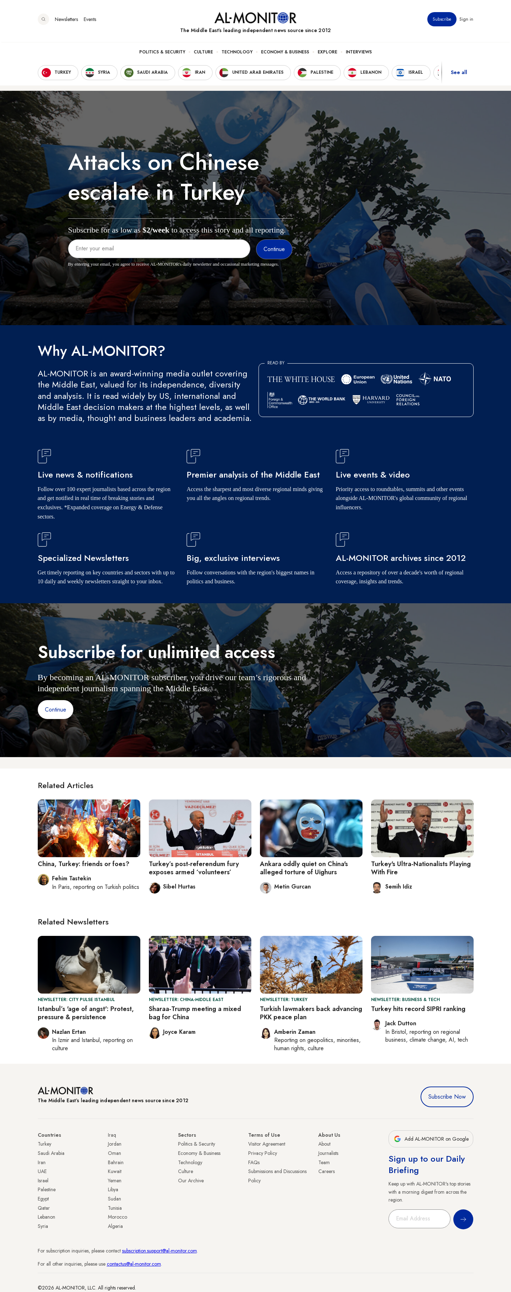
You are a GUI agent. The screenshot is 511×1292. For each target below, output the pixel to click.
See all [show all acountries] (459, 74)
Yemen (114, 1180)
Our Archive (191, 1180)
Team (324, 1162)
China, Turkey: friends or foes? (83, 864)
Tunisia (115, 1208)
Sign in (467, 21)
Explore (327, 54)
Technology (236, 54)
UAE (42, 1171)
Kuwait (114, 1171)
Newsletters (66, 21)
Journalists (328, 1153)
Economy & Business (285, 54)
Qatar (44, 1208)
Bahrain (116, 1162)
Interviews (359, 54)
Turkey (44, 1143)
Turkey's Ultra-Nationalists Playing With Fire (421, 868)
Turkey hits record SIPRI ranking (418, 1009)
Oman (114, 1153)
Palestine (47, 1189)
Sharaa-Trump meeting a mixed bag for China (195, 1013)
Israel (43, 1180)
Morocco (117, 1216)
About (324, 1143)
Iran (42, 1162)
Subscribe (442, 21)
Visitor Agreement (266, 1143)
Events (90, 21)
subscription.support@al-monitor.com (159, 1250)
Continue (55, 709)
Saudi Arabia (51, 1153)
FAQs (254, 1162)
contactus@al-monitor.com (134, 1263)
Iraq (112, 1135)
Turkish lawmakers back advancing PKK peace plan (311, 1013)
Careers (326, 1171)
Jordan (114, 1143)
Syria (43, 1226)
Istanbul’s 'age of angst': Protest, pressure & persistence (86, 1013)
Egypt (43, 1198)
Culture (203, 54)
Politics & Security (162, 54)
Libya (113, 1189)
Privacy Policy (262, 1153)
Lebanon (46, 1216)
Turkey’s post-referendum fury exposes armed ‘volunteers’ (194, 868)
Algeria (115, 1226)
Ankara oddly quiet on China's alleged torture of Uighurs (304, 868)
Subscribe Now (447, 1097)
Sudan (114, 1198)
